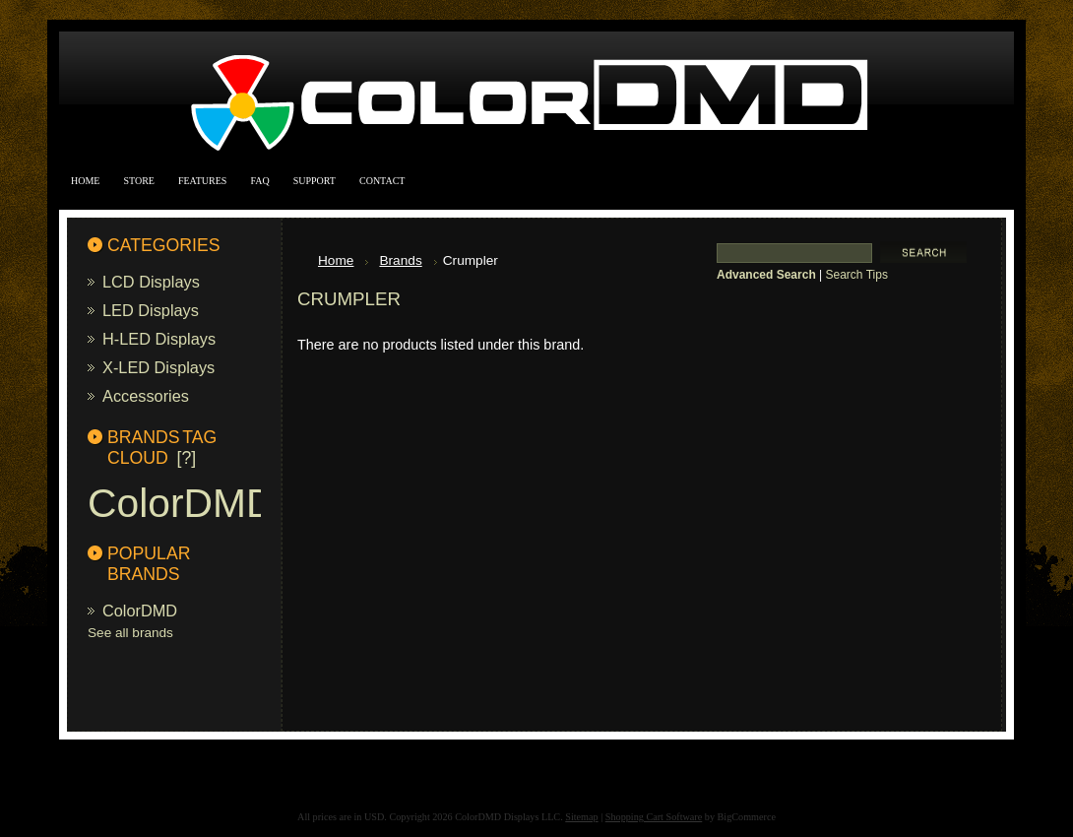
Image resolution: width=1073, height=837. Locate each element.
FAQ (259, 180)
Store (139, 180)
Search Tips (857, 275)
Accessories (145, 396)
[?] (187, 458)
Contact (382, 180)
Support (314, 180)
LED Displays (150, 310)
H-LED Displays (159, 339)
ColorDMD (181, 503)
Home (85, 180)
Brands (400, 260)
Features (202, 180)
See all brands (130, 632)
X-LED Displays (158, 367)
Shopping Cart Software (653, 816)
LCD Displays (151, 281)
